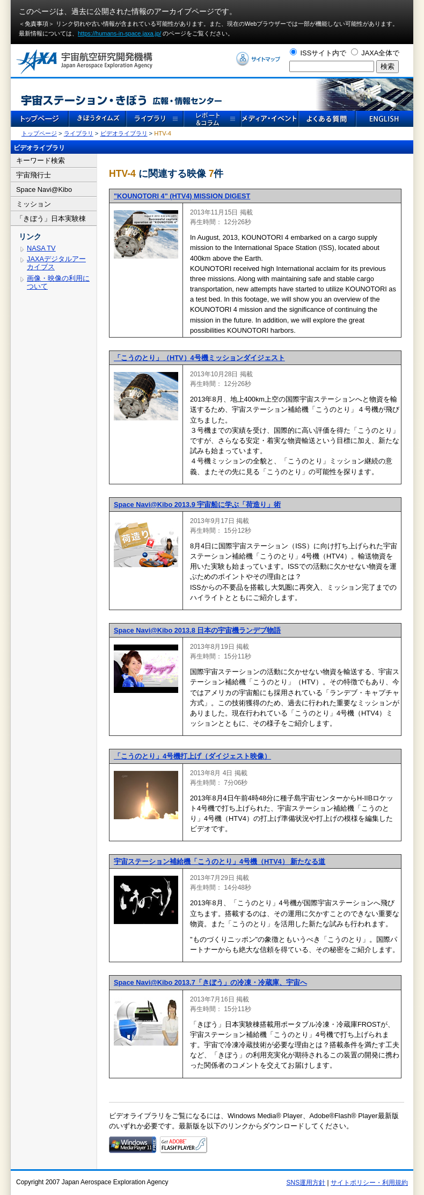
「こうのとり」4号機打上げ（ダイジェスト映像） (192, 756)
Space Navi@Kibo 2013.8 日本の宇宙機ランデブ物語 (197, 630)
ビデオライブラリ (124, 133)
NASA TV (41, 248)
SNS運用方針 (306, 1182)
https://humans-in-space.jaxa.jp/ (119, 33)
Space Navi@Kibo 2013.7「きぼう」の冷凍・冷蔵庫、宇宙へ (210, 982)
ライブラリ (78, 133)
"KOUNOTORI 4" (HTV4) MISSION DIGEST (182, 196)
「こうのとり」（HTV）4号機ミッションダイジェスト (199, 358)
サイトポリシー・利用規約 (369, 1182)
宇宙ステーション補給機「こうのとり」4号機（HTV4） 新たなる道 (219, 861)
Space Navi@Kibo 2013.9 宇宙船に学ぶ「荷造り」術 (197, 504)
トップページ (39, 133)
